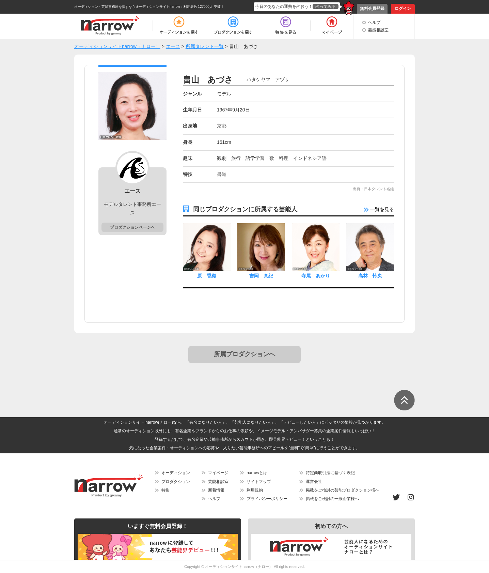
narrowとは (257, 472)
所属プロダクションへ (244, 354)
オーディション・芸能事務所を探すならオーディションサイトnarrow (127, 7)
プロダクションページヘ (132, 227)
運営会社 (314, 481)
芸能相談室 (378, 30)
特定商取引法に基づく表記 (330, 472)
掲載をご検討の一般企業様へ (332, 498)
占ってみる (325, 6)
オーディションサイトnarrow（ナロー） (239, 566)
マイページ (218, 472)
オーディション (175, 472)
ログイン (403, 8)
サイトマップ (259, 481)
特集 (165, 490)
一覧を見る (379, 209)
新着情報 (216, 490)
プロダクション (175, 481)
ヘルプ (374, 22)
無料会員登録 (372, 8)
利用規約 (255, 490)
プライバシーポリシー (267, 498)
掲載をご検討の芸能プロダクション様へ (342, 490)
